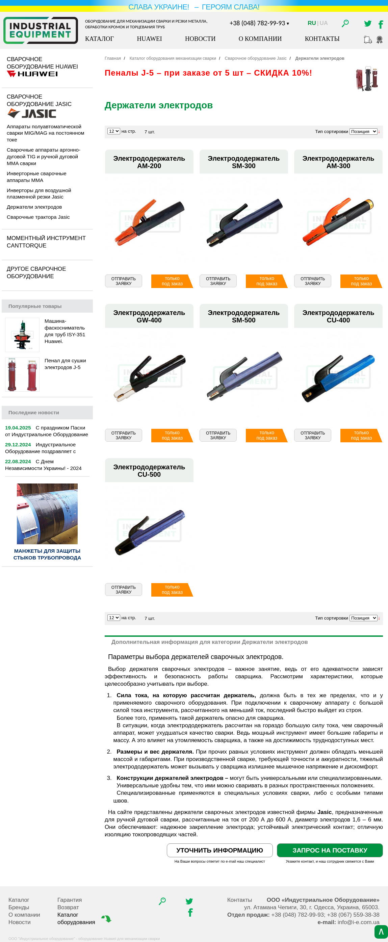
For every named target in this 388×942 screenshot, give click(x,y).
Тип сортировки (331, 131)
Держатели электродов (34, 207)
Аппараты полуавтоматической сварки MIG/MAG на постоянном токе (45, 133)
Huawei (149, 38)
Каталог (99, 38)
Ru (312, 23)
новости (33, 412)
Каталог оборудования (85, 918)
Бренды (18, 907)
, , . (312, 907)
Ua (324, 23)
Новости (200, 38)
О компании (260, 38)
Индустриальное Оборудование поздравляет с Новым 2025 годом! (40, 451)
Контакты (322, 38)
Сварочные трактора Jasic (38, 217)
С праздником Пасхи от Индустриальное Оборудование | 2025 (46, 434)
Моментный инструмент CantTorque (46, 242)
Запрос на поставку (329, 850)
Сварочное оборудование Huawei (42, 63)
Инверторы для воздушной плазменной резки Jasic (39, 193)
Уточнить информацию (220, 850)
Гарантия (69, 900)
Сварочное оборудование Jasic (39, 100)
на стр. (129, 131)
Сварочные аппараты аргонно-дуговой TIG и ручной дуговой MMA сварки (43, 156)
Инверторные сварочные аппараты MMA (37, 177)
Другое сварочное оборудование (36, 273)
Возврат (68, 907)
